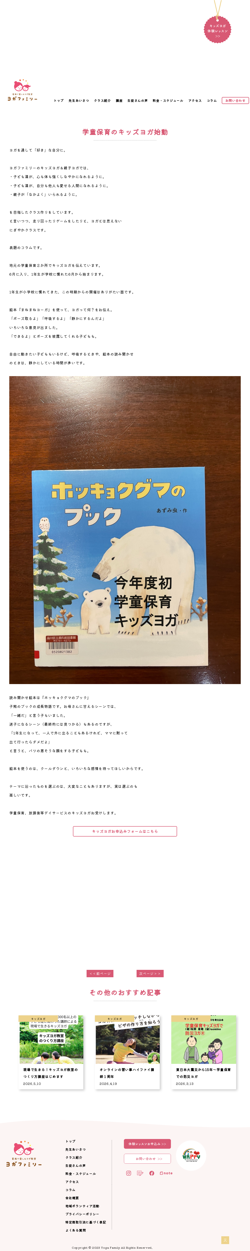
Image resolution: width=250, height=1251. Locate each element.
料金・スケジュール (168, 100)
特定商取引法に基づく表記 (85, 1222)
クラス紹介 (102, 100)
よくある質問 (75, 1230)
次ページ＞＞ (150, 973)
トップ (58, 100)
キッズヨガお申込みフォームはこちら (125, 831)
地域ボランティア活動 (82, 1206)
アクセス (195, 100)
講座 (119, 100)
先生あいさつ (79, 100)
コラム (212, 100)
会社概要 (72, 1198)
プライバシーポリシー (82, 1214)
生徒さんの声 (137, 100)
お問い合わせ (235, 100)
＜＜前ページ (100, 973)
